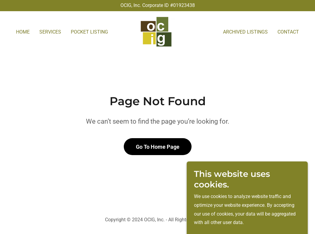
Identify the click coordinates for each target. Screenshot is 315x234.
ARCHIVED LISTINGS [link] (245, 32)
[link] (157, 31)
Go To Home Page (157, 147)
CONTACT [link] (288, 32)
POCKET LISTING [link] (89, 32)
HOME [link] (23, 32)
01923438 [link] (184, 5)
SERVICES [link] (50, 32)
